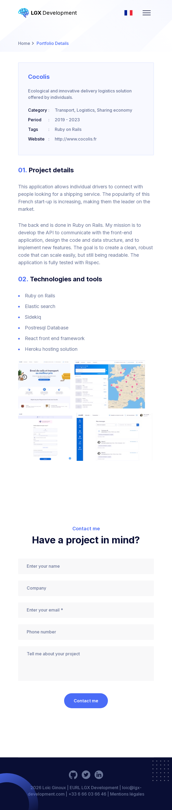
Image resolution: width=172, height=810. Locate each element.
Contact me (86, 700)
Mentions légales (127, 794)
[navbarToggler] (146, 12)
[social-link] (73, 774)
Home (24, 43)
